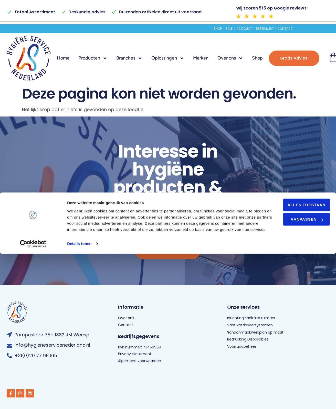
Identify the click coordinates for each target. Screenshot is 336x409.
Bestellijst (272, 29)
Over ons (230, 58)
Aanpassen (293, 368)
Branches (129, 58)
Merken (200, 58)
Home (63, 58)
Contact (302, 29)
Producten (92, 58)
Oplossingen (167, 58)
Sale (219, 29)
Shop (200, 29)
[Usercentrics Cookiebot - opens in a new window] (33, 399)
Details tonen (79, 399)
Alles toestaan (293, 354)
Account (243, 29)
